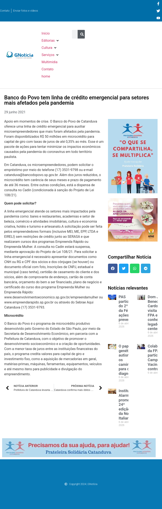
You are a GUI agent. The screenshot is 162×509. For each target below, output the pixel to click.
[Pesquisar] (82, 34)
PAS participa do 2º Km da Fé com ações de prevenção (127, 308)
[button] (50, 40)
